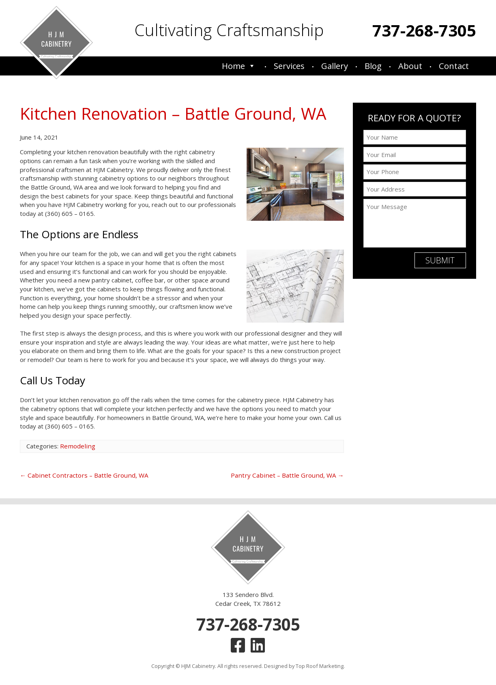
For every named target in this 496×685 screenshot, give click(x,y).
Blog (373, 66)
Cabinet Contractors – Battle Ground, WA (81, 475)
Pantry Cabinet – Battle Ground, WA (290, 475)
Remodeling (76, 446)
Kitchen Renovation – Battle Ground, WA (170, 113)
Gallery (334, 66)
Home (239, 66)
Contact (454, 66)
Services (289, 66)
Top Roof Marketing (320, 664)
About (410, 66)
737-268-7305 (424, 30)
